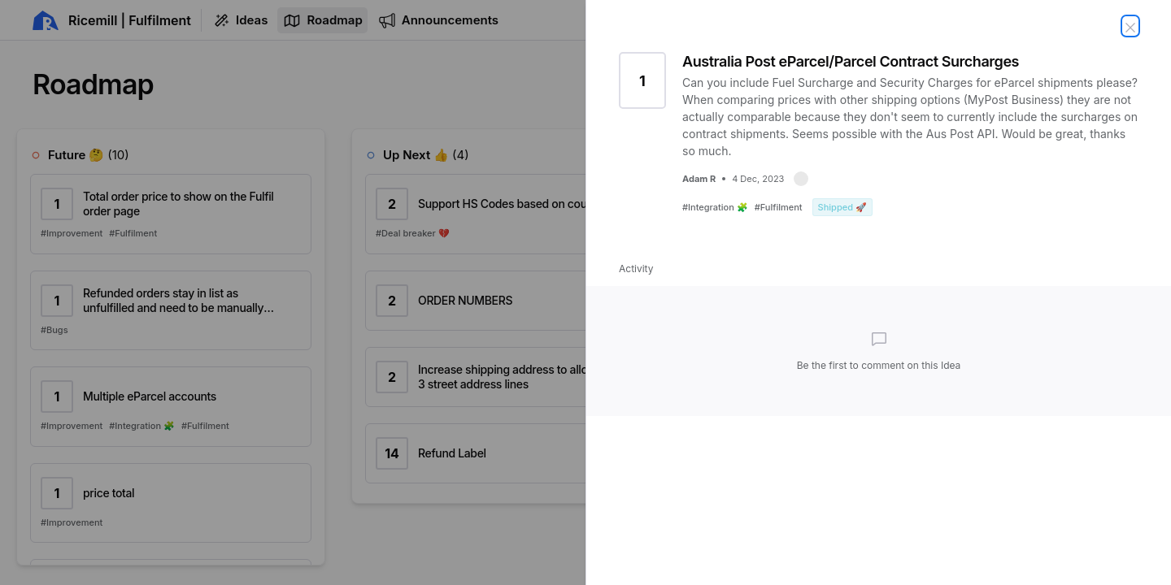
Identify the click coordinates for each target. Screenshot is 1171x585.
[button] (801, 178)
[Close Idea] (1130, 26)
